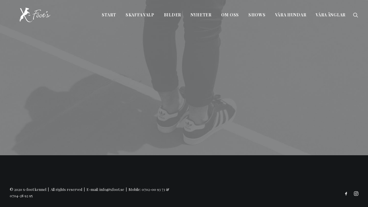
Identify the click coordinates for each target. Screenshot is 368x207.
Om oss (230, 15)
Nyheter (201, 15)
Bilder (172, 15)
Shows (257, 15)
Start (109, 15)
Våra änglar (331, 15)
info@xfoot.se (111, 189)
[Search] (355, 15)
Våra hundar (290, 15)
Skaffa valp (140, 15)
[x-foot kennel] (25, 15)
